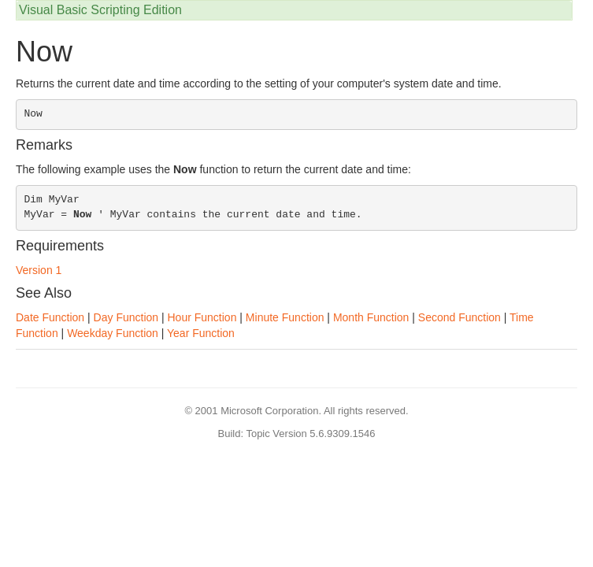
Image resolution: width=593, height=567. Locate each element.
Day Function (126, 317)
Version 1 (38, 270)
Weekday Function (112, 333)
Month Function (371, 317)
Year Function (201, 333)
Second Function (459, 317)
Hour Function (202, 317)
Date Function (50, 317)
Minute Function (285, 317)
